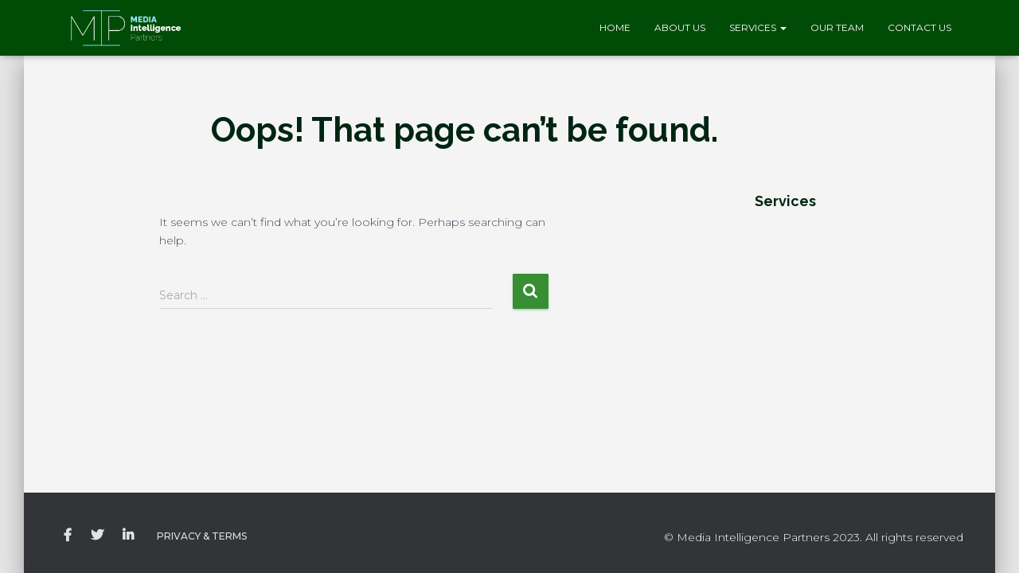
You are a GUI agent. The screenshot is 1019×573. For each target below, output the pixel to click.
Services (758, 27)
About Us (679, 27)
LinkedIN (128, 535)
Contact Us (919, 27)
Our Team (837, 27)
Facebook (68, 535)
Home (615, 27)
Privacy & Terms (202, 536)
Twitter (97, 535)
